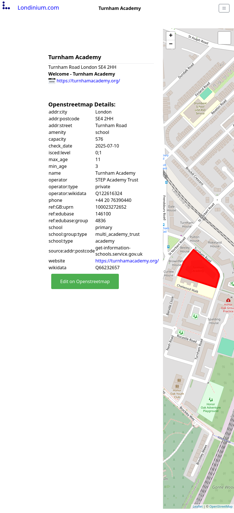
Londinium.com (30, 7)
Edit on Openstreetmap (85, 281)
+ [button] (171, 36)
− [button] (171, 44)
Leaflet (198, 506)
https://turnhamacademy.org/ (84, 81)
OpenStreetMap (221, 506)
